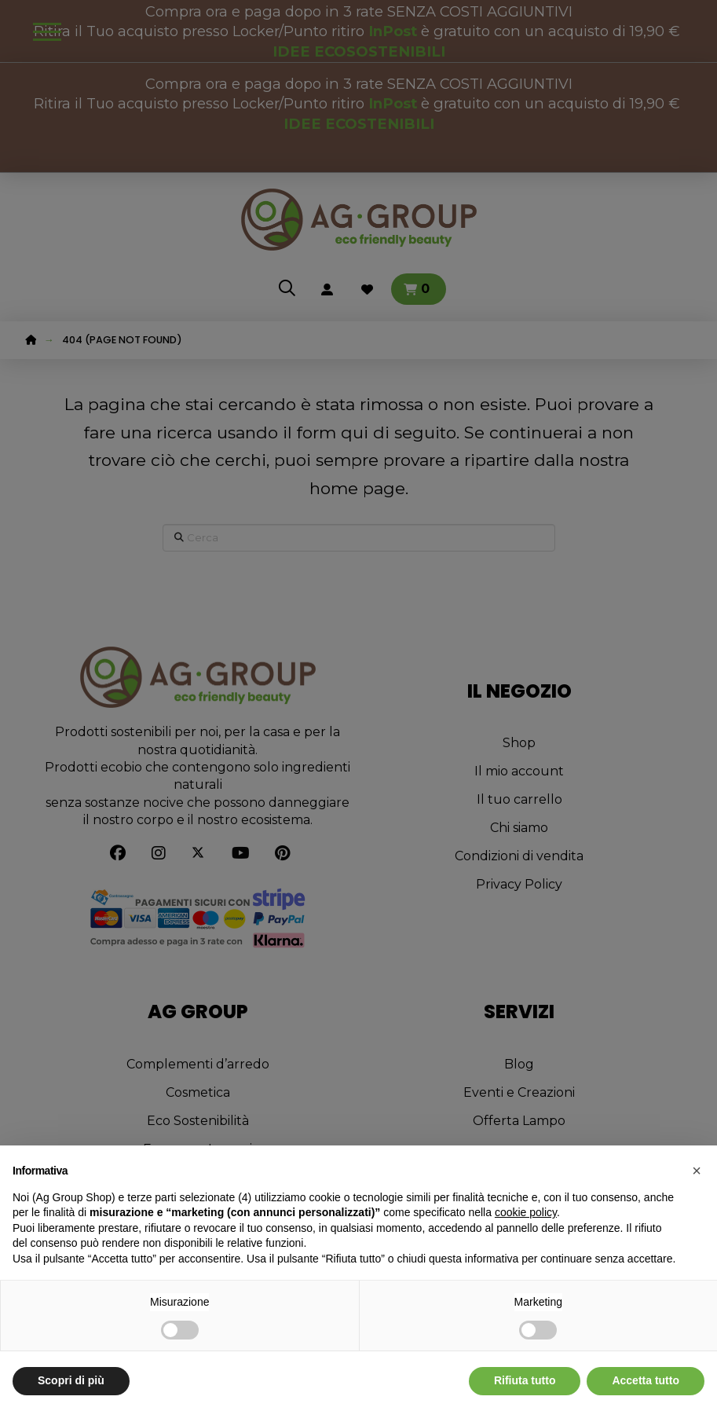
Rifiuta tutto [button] (525, 1380)
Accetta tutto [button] (645, 1380)
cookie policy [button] (526, 1212)
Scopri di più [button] (71, 1380)
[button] (696, 1170)
